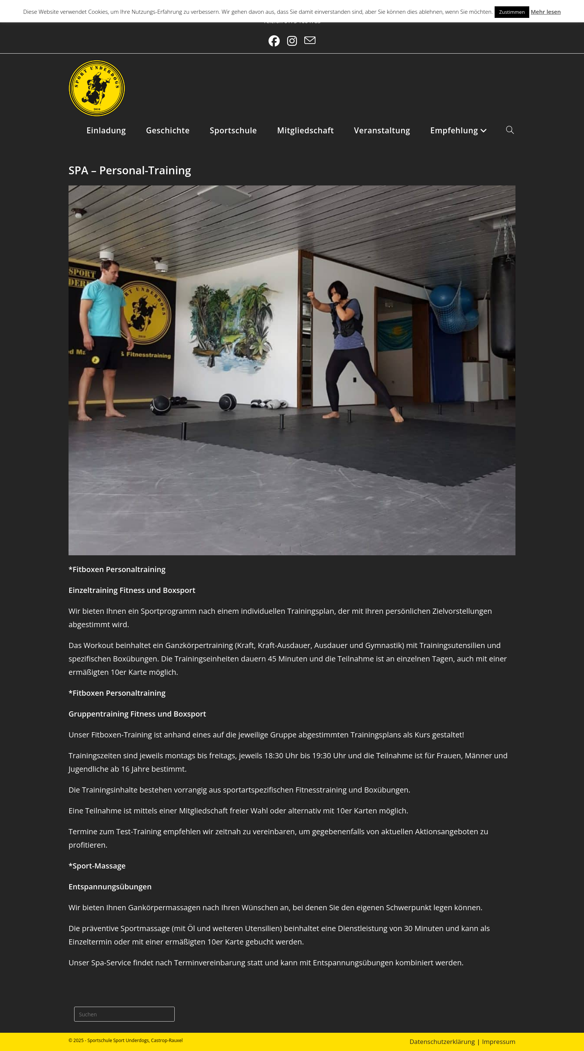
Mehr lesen (546, 11)
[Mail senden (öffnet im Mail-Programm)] (310, 41)
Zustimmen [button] (512, 12)
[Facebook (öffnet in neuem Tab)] (274, 41)
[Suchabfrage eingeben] (124, 1014)
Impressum (498, 1041)
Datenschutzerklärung (442, 1041)
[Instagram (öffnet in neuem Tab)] (292, 41)
